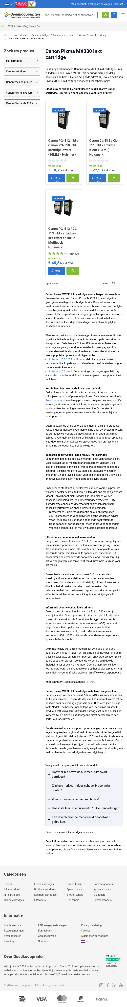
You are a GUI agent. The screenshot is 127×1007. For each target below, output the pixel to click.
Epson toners (74, 889)
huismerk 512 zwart (60, 371)
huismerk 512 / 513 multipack (66, 359)
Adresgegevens (47, 935)
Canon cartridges (40, 35)
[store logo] (22, 15)
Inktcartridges (21, 35)
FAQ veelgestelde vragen (52, 925)
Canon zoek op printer (64, 35)
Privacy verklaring (91, 925)
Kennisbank (45, 930)
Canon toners (74, 884)
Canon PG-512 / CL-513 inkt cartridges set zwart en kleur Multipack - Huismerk (63, 238)
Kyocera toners (102, 889)
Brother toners (75, 894)
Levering (9, 941)
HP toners (40, 900)
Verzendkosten (12, 935)
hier (66, 93)
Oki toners (99, 894)
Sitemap (43, 941)
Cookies (85, 930)
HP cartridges (12, 894)
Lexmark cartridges (45, 894)
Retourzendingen (14, 930)
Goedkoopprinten (55, 400)
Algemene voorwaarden (94, 935)
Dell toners (73, 900)
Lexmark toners (103, 900)
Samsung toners (103, 884)
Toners (8, 884)
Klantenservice (12, 925)
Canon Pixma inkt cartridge (93, 35)
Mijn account (78, 4)
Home (7, 35)
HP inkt (90, 681)
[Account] (105, 15)
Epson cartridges (44, 884)
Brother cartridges (44, 889)
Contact (118, 4)
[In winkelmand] (72, 178)
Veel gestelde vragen (100, 4)
